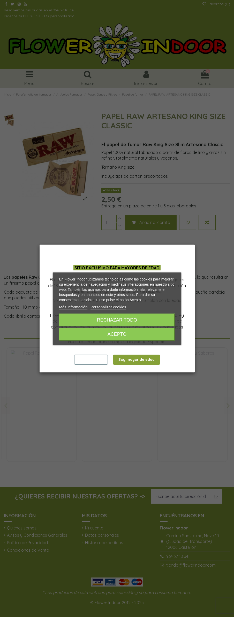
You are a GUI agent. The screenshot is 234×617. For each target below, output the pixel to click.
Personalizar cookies (108, 307)
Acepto (117, 334)
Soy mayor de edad (136, 359)
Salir (91, 359)
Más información (73, 307)
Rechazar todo (117, 320)
